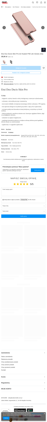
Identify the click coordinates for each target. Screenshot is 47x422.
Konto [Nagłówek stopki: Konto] (3, 377)
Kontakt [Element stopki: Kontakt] (3, 370)
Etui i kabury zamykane (26, 6)
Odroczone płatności (9, 84)
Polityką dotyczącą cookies (37, 413)
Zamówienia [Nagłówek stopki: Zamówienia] (5, 353)
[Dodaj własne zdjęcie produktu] (31, 200)
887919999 (4, 398)
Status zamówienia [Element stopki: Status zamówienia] (6, 356)
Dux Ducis (8, 129)
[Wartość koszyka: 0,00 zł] (41, 2)
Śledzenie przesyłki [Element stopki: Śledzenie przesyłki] (7, 359)
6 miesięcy (10, 132)
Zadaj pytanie (37, 170)
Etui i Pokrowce (16, 6)
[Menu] (45, 2)
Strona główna (8, 6)
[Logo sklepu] (4, 2)
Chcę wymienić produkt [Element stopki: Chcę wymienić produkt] (8, 367)
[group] (23, 28)
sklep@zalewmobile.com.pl (15, 398)
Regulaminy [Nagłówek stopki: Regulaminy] (5, 383)
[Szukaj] (33, 2)
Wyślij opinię (23, 216)
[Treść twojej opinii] (23, 191)
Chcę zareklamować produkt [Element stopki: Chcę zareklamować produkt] (9, 362)
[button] (4, 27)
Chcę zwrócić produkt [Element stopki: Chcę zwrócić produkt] (7, 364)
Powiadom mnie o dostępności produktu (21, 72)
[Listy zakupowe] (37, 2)
